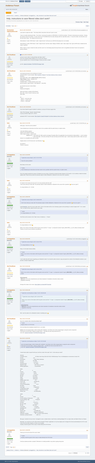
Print (87, 447)
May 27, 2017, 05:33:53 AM (25, 266)
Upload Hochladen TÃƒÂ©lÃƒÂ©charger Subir (34, 64)
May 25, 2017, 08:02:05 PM (25, 238)
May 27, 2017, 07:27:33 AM (25, 318)
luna (8, 123)
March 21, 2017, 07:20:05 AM (26, 54)
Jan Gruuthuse (11, 54)
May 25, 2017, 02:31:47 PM (25, 222)
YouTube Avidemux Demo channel (54, 74)
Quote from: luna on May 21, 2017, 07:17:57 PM (32, 157)
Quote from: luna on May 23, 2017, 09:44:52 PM (32, 199)
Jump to (70, 452)
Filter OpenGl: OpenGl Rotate (41, 116)
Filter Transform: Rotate (40, 74)
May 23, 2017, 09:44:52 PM (25, 180)
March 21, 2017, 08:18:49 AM (25, 106)
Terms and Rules (83, 461)
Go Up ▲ (88, 461)
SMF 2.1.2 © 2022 (8, 461)
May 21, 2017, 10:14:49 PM (25, 154)
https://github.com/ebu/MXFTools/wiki (43, 284)
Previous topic (79, 22)
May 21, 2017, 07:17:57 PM (25, 123)
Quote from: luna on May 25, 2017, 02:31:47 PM (32, 241)
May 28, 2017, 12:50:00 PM (25, 430)
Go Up (7, 447)
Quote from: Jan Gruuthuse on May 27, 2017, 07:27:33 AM (34, 341)
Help (78, 461)
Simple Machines (15, 461)
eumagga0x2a (32, 15)
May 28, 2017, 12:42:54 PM (25, 338)
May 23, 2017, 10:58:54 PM (25, 196)
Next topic (86, 22)
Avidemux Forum (12, 6)
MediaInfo (25, 206)
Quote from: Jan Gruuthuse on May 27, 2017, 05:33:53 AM (34, 293)
